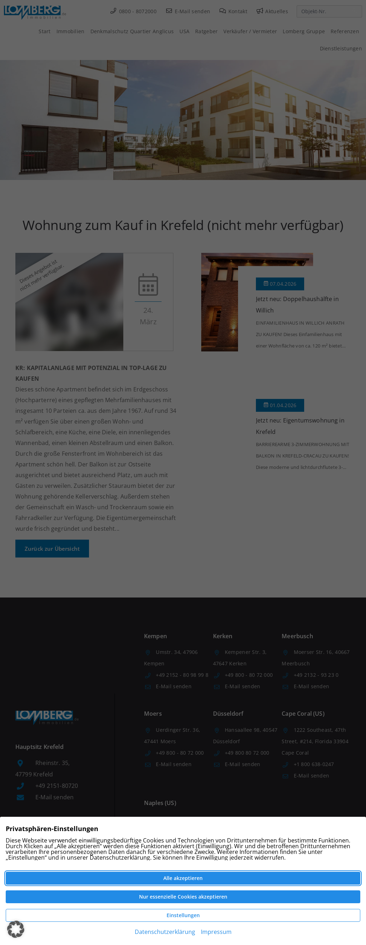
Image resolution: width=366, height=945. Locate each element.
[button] (15, 929)
